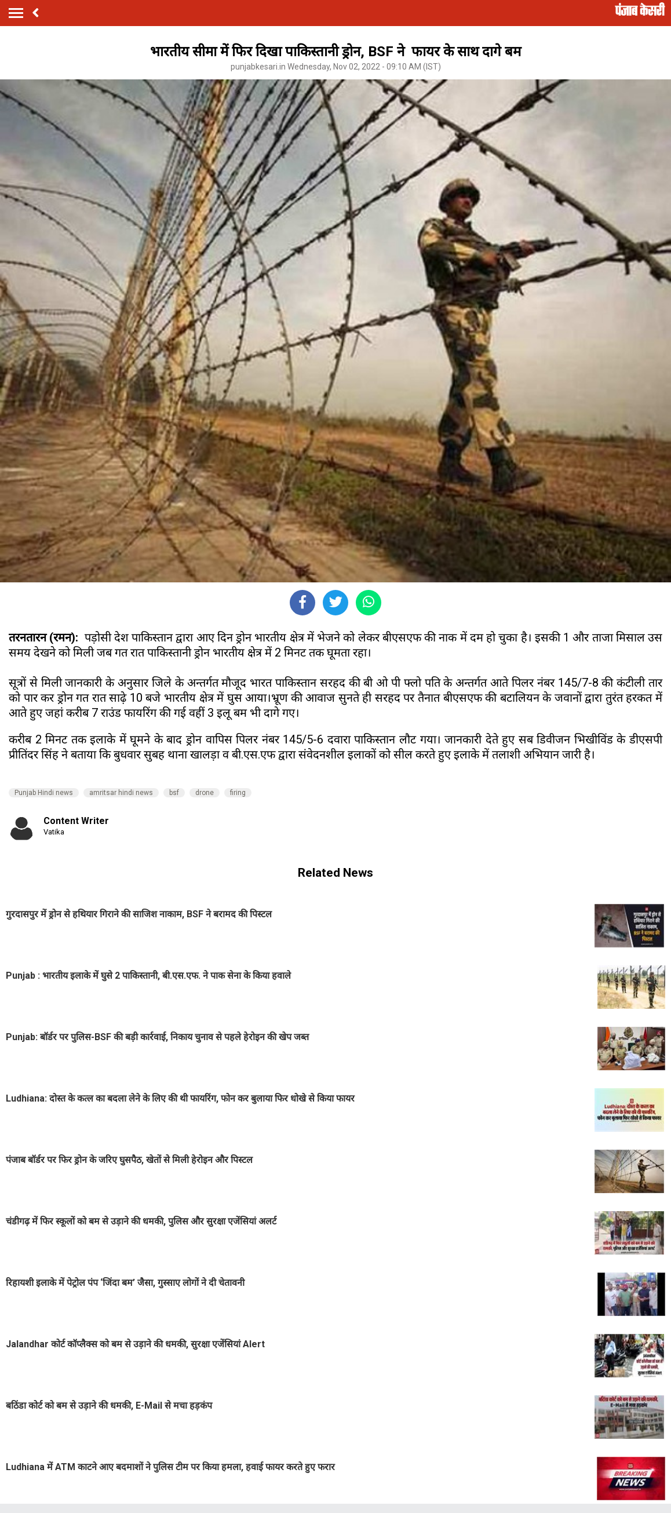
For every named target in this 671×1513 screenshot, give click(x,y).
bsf (174, 793)
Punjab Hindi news (43, 793)
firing (238, 793)
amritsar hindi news (121, 793)
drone (204, 793)
